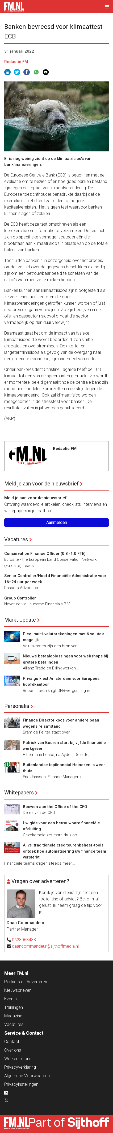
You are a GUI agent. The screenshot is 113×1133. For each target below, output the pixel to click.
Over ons (12, 1050)
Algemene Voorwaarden (27, 1075)
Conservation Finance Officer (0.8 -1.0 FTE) (45, 553)
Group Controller (20, 598)
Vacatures (16, 539)
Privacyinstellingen (21, 1084)
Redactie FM (16, 61)
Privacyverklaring (20, 1067)
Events (10, 998)
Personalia (16, 706)
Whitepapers (19, 792)
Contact (11, 1041)
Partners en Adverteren (25, 981)
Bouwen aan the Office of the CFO (55, 806)
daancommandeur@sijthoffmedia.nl (45, 946)
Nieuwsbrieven (17, 990)
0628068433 (24, 939)
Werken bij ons (17, 1058)
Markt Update (20, 620)
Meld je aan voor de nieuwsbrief (41, 483)
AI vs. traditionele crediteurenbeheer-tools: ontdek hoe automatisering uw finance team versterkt (64, 851)
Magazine (13, 1015)
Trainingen (13, 1007)
